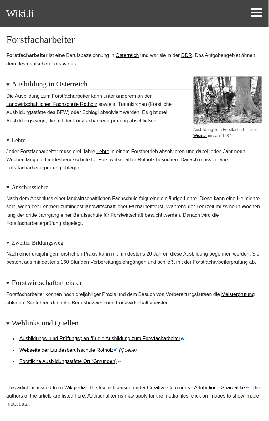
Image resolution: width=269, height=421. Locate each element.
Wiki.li (20, 13)
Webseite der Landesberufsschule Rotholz (66, 350)
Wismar (200, 135)
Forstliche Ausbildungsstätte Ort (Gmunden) (68, 361)
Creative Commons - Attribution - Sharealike (196, 387)
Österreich (127, 55)
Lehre (102, 151)
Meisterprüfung (238, 294)
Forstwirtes (63, 63)
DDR (186, 55)
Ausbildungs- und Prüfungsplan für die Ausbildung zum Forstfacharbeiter (99, 338)
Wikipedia (75, 387)
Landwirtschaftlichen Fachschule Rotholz (51, 104)
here (80, 395)
